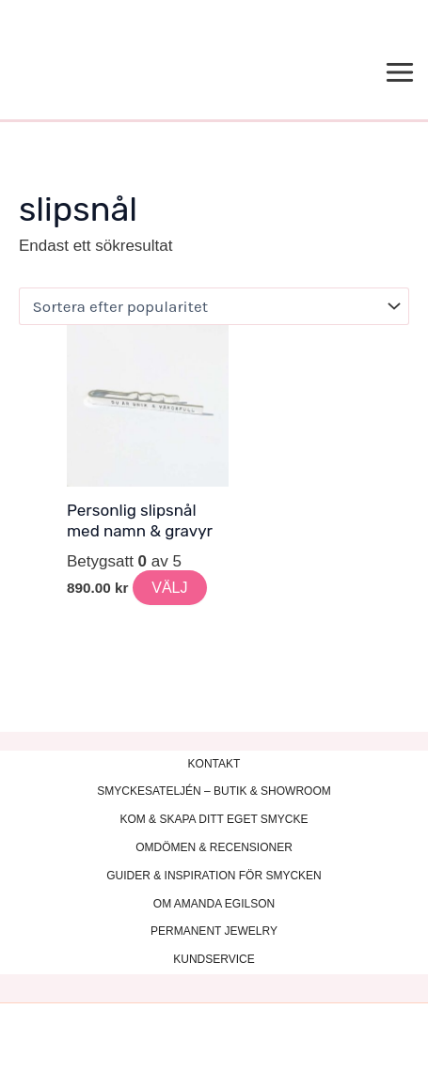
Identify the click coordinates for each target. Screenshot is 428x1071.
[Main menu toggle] (401, 73)
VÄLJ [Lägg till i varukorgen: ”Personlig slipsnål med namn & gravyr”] (169, 588)
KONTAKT (214, 763)
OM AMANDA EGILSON (214, 903)
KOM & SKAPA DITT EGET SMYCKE (213, 819)
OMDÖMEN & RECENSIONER (214, 847)
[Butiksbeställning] (214, 306)
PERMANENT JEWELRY (214, 931)
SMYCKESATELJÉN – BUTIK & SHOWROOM (213, 791)
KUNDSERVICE (213, 959)
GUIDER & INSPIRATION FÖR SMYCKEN (213, 875)
